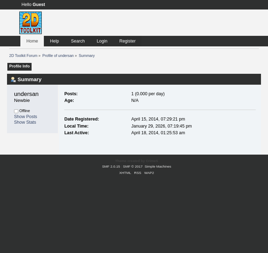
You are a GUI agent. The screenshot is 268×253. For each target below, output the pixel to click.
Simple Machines (158, 166)
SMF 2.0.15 (111, 166)
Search (78, 41)
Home (32, 41)
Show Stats (25, 122)
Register (127, 41)
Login (102, 41)
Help (54, 41)
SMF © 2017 (133, 166)
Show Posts (25, 116)
